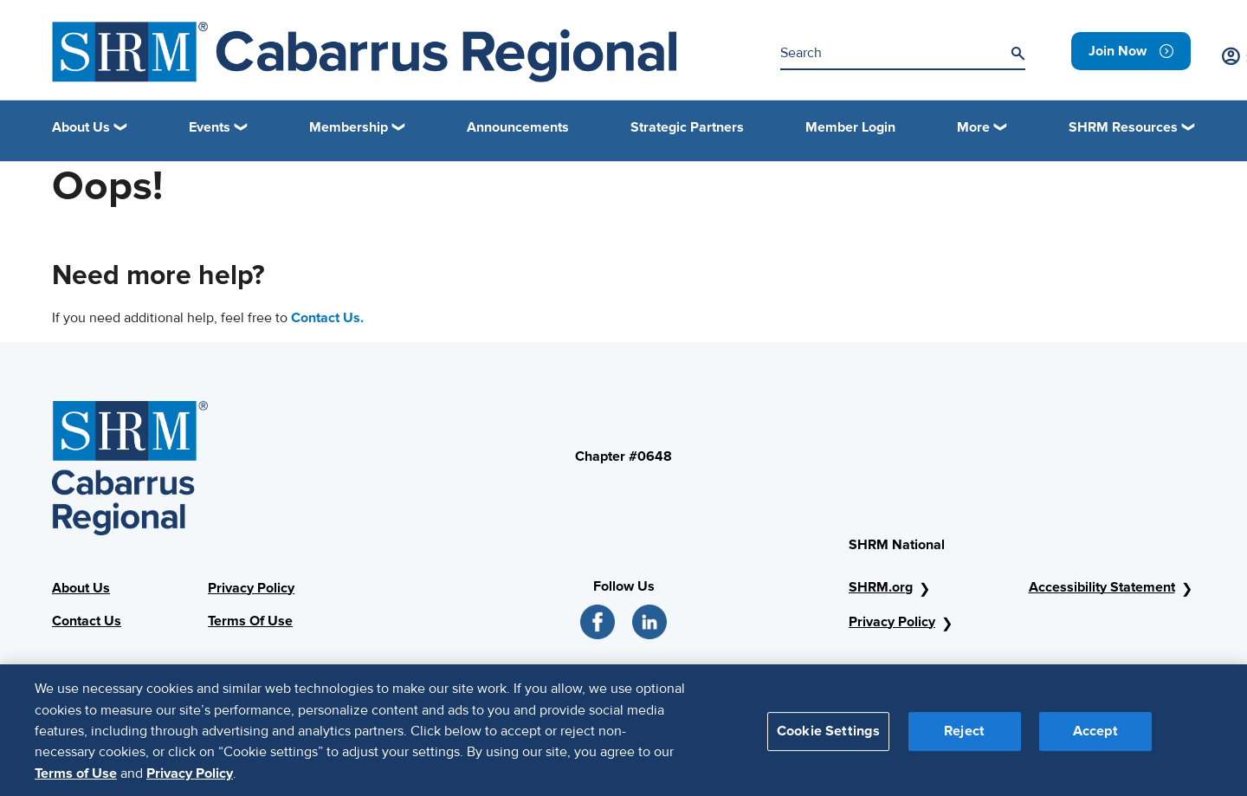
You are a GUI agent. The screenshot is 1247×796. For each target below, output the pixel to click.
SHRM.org (881, 587)
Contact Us (86, 621)
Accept (1095, 738)
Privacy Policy (251, 588)
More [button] (973, 127)
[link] (1131, 51)
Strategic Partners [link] (687, 127)
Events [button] (209, 127)
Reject (964, 738)
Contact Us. (327, 318)
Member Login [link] (850, 127)
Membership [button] (348, 127)
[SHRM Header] (364, 52)
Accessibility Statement (1102, 587)
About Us (81, 588)
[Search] (1017, 53)
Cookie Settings (828, 738)
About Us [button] (81, 127)
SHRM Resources (1123, 127)
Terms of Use (76, 780)
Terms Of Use (250, 621)
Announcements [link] (518, 127)
